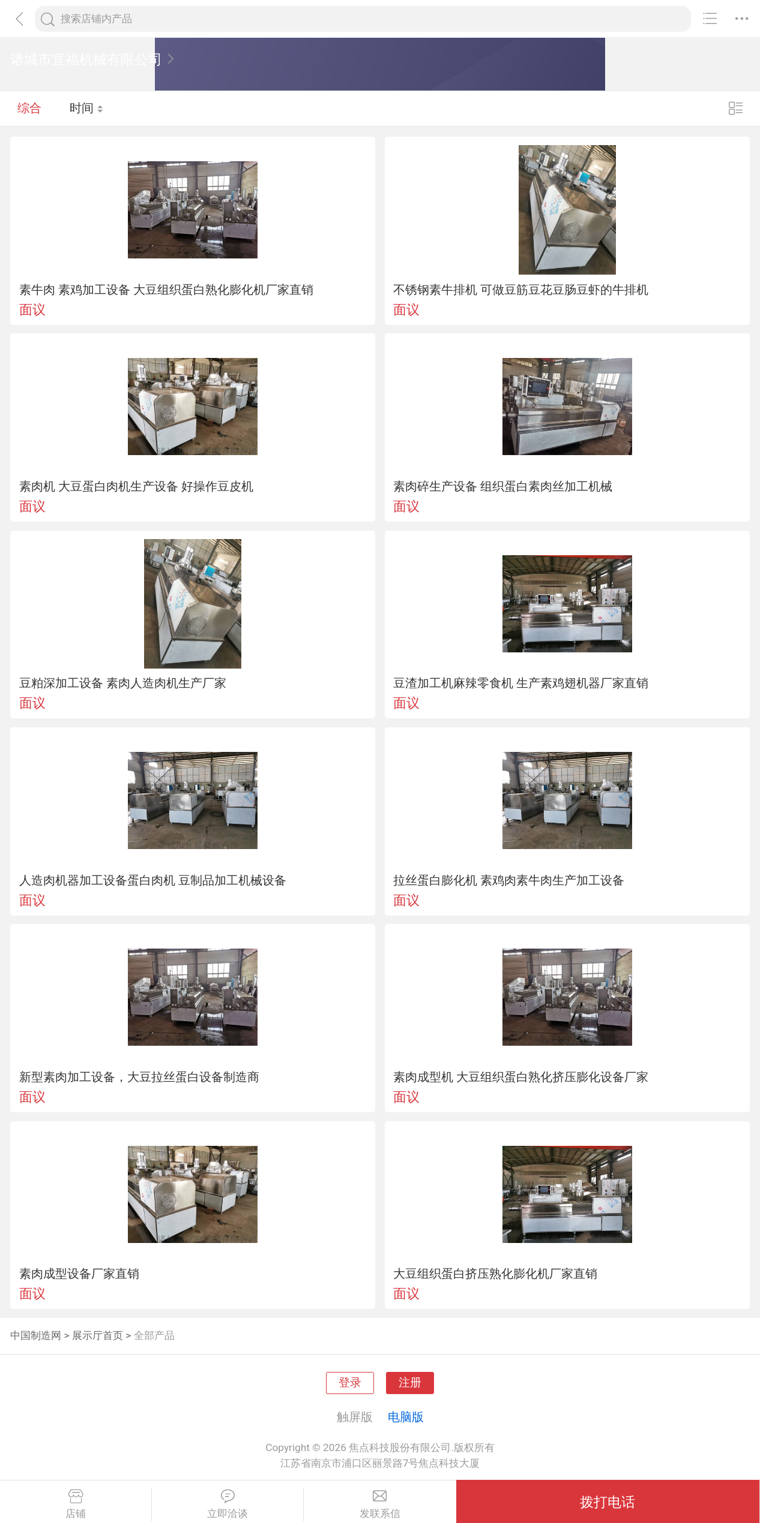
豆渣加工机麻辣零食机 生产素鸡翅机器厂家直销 (520, 683)
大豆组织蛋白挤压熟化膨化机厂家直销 (495, 1274)
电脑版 (406, 1417)
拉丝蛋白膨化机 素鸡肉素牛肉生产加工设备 (508, 880)
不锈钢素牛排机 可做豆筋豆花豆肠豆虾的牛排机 (520, 290)
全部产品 (154, 1335)
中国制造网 (35, 1335)
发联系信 (379, 1504)
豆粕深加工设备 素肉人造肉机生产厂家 (122, 683)
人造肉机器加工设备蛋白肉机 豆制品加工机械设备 (152, 880)
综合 (29, 108)
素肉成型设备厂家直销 (79, 1274)
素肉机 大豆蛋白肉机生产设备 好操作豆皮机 (136, 486)
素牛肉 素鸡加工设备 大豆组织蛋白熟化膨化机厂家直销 (166, 290)
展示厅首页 (97, 1335)
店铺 (76, 1504)
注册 (410, 1382)
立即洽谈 (227, 1504)
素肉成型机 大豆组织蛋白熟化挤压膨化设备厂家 (520, 1077)
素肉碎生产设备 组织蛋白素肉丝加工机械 (502, 486)
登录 (350, 1382)
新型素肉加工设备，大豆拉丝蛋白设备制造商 (139, 1077)
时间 (87, 108)
